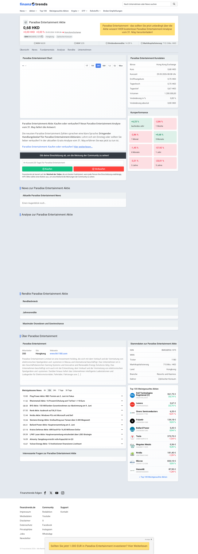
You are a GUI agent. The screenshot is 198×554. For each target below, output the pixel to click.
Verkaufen (100, 169)
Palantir (139, 420)
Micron (139, 461)
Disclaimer (25, 520)
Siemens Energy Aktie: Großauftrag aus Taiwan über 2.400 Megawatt (60, 420)
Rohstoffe (94, 10)
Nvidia (139, 453)
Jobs (22, 534)
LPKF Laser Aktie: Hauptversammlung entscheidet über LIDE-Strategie (61, 434)
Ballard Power (142, 428)
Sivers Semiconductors (147, 411)
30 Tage (69, 390)
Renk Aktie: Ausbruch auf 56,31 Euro (45, 410)
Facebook (47, 525)
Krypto (74, 10)
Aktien (32, 10)
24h (54, 390)
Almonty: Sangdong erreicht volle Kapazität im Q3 (51, 439)
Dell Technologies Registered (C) (144, 394)
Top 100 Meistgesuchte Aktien (154, 477)
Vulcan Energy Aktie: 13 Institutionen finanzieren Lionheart (56, 443)
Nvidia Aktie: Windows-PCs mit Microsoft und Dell (51, 415)
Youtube (46, 516)
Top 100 (43, 10)
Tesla (138, 436)
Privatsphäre (26, 529)
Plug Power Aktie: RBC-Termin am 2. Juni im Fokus (52, 396)
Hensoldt (140, 469)
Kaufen (48, 169)
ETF (83, 10)
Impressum (25, 512)
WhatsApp (47, 534)
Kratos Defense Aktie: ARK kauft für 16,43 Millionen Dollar (55, 429)
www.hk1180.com (58, 353)
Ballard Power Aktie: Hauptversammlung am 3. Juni (52, 424)
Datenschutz (26, 525)
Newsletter (25, 538)
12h (49, 390)
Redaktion (47, 512)
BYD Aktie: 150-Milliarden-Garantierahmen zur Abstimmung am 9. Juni (61, 405)
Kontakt (64, 512)
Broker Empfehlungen (112, 10)
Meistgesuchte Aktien (59, 10)
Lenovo (139, 403)
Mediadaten (26, 516)
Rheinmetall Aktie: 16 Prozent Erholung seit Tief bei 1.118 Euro (57, 400)
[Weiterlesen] (122, 396)
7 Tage (60, 390)
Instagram (47, 529)
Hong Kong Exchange (72, 32)
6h (45, 390)
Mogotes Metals (143, 445)
